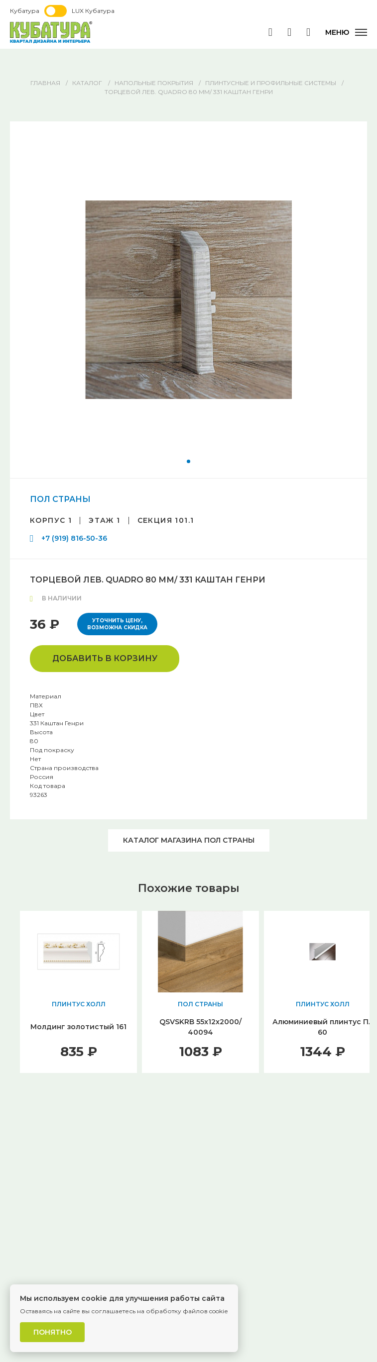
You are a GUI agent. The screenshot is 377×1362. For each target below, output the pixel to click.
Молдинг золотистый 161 (78, 1026)
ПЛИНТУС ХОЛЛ (79, 1004)
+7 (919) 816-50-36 (74, 538)
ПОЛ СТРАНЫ (60, 499)
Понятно (52, 1332)
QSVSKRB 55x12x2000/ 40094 (200, 1027)
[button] (188, 461)
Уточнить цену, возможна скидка (117, 624)
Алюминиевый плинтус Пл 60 (322, 1027)
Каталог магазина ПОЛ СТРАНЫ (188, 840)
